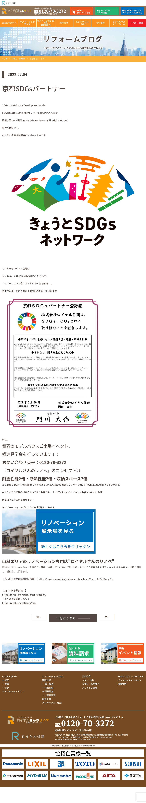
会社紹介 (86, 676)
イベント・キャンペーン (129, 680)
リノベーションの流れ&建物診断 (45, 22)
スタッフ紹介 (88, 680)
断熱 (7, 680)
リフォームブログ (18, 59)
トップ (4, 59)
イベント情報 (137, 22)
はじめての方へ (9, 22)
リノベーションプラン (27, 22)
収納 (7, 687)
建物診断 (46, 680)
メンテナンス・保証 (82, 22)
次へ (107, 618)
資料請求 (122, 683)
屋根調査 (49, 691)
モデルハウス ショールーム (131, 676)
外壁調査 (49, 687)
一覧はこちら (62, 618)
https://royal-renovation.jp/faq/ (19, 603)
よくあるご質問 (89, 687)
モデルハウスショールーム (118, 22)
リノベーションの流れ (53, 676)
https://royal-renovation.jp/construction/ (24, 594)
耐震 (7, 683)
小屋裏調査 (50, 695)
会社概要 (100, 22)
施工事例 (64, 22)
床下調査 (49, 683)
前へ (39, 618)
